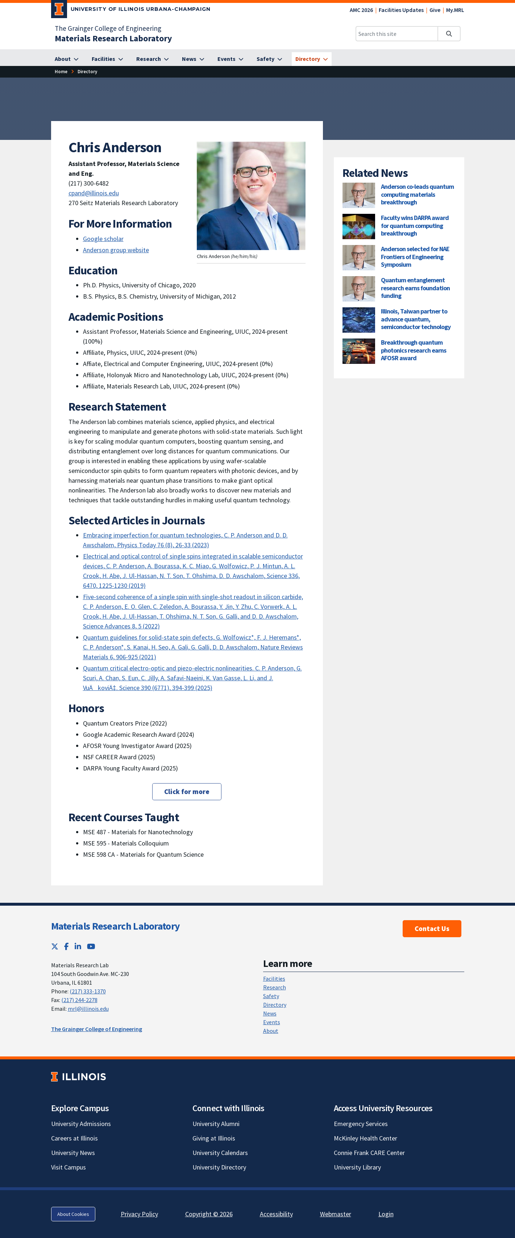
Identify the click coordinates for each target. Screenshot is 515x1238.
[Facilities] (107, 59)
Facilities (274, 978)
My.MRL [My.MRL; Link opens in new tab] (455, 9)
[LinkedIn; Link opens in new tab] (78, 946)
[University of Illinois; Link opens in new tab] (78, 1077)
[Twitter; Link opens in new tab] (54, 946)
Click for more (186, 791)
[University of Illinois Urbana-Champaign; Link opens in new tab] (131, 10)
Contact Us (432, 928)
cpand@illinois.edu (93, 193)
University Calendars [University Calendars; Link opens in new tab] (220, 1152)
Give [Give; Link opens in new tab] (434, 9)
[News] (193, 59)
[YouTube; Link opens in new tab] (91, 946)
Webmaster (335, 1214)
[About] (66, 59)
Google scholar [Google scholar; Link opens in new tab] (103, 238)
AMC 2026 (361, 9)
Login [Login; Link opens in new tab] (386, 1214)
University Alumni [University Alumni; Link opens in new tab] (216, 1123)
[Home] (61, 71)
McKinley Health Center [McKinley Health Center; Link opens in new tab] (365, 1138)
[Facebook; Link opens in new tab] (66, 946)
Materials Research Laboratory (115, 925)
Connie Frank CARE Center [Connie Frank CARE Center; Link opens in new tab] (369, 1152)
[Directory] (312, 59)
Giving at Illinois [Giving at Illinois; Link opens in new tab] (213, 1138)
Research (274, 987)
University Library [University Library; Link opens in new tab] (357, 1167)
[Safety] (269, 59)
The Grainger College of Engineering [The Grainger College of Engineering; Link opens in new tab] (108, 28)
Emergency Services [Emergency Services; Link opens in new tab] (361, 1123)
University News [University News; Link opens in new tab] (73, 1152)
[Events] (230, 59)
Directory (274, 1004)
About (270, 1030)
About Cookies (73, 1214)
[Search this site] (396, 34)
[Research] (153, 59)
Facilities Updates (401, 9)
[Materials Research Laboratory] (113, 38)
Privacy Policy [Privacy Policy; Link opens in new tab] (139, 1214)
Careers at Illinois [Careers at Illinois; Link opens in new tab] (74, 1138)
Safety (271, 996)
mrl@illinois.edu (88, 1008)
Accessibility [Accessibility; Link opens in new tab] (276, 1214)
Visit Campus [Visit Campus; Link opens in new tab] (68, 1167)
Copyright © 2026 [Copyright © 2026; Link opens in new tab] (209, 1214)
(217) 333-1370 (88, 991)
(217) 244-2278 (79, 1000)
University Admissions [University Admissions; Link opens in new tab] (81, 1123)
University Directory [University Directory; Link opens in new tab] (219, 1167)
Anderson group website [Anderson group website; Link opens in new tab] (116, 250)
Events (271, 1022)
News (270, 1013)
